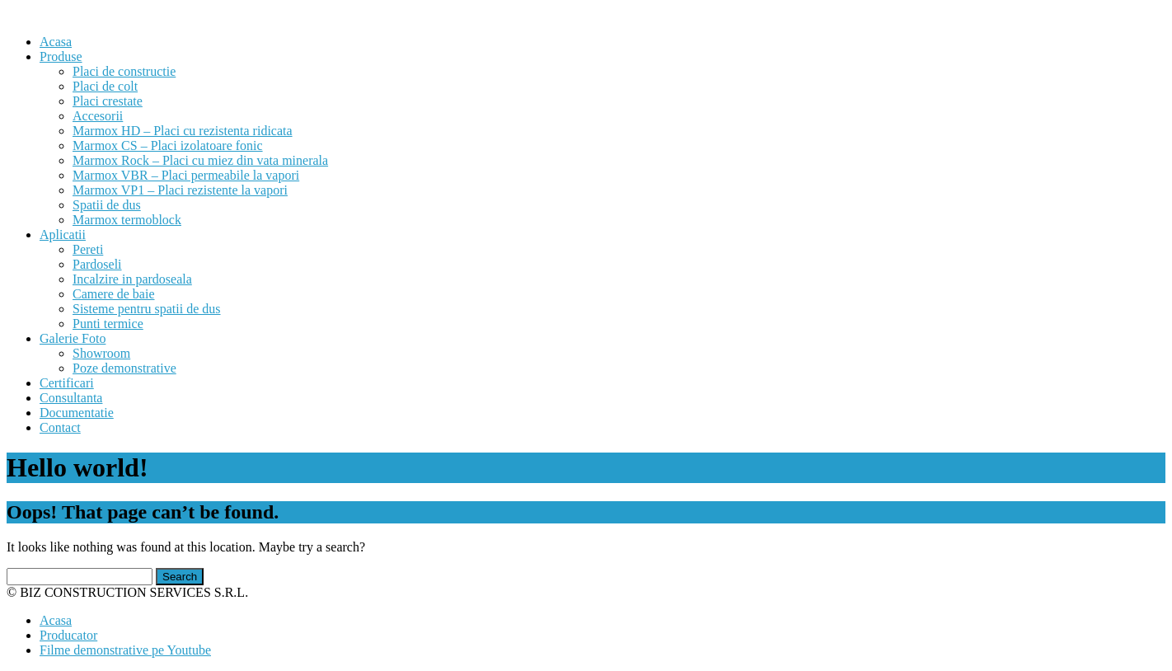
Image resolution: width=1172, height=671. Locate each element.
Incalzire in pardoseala (132, 279)
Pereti (88, 249)
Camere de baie (114, 294)
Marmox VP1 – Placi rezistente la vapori (180, 190)
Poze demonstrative (124, 368)
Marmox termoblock (127, 220)
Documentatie (77, 413)
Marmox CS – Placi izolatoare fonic (168, 145)
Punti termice (108, 324)
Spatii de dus (107, 205)
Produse (61, 56)
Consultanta (71, 398)
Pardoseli (97, 264)
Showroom (101, 353)
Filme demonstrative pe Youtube (125, 650)
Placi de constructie (124, 71)
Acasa (56, 42)
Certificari (67, 383)
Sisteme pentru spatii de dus (147, 309)
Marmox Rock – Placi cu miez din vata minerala (200, 160)
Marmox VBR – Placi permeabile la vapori (186, 175)
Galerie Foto (72, 338)
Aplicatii (63, 235)
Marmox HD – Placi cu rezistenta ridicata (183, 131)
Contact (60, 427)
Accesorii (98, 116)
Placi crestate (108, 101)
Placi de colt (105, 86)
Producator (68, 635)
